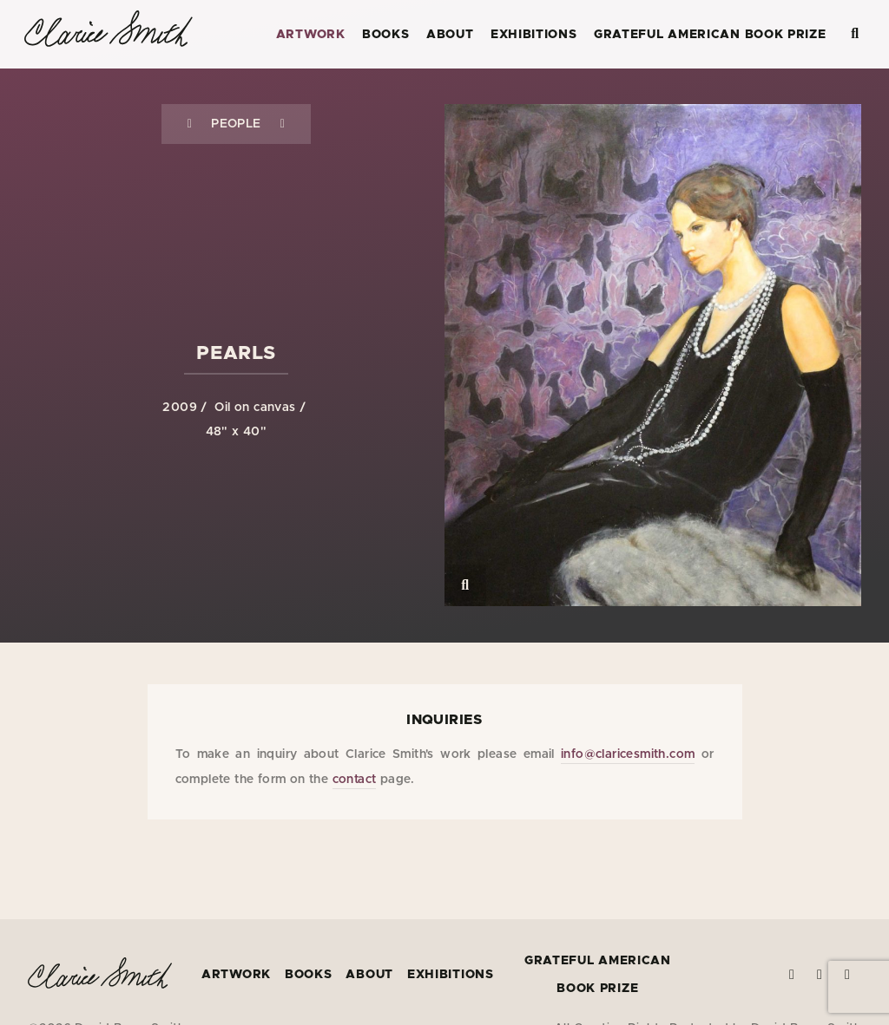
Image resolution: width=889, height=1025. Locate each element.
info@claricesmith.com (628, 754)
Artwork (311, 35)
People (235, 124)
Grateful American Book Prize (710, 35)
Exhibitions (534, 35)
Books (386, 35)
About (450, 35)
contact (355, 780)
